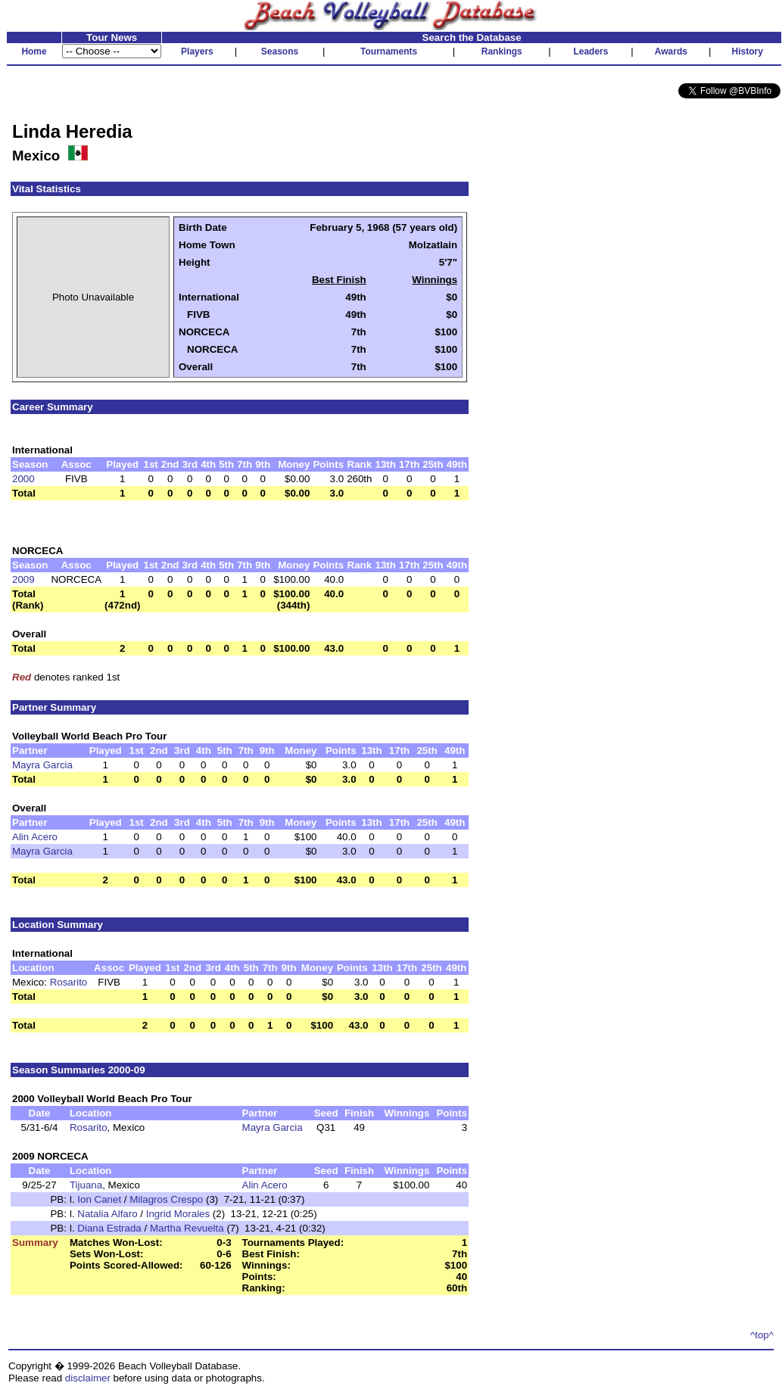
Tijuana (86, 1185)
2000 (23, 478)
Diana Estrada (109, 1228)
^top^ (762, 1335)
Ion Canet (99, 1199)
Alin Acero (35, 836)
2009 (23, 579)
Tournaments (388, 51)
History (747, 51)
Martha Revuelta (187, 1228)
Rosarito (69, 982)
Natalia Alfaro (107, 1213)
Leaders (590, 51)
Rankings (501, 51)
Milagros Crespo (166, 1199)
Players (197, 51)
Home (33, 51)
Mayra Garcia (42, 765)
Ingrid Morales (178, 1213)
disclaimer (88, 1378)
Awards (671, 51)
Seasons (279, 51)
